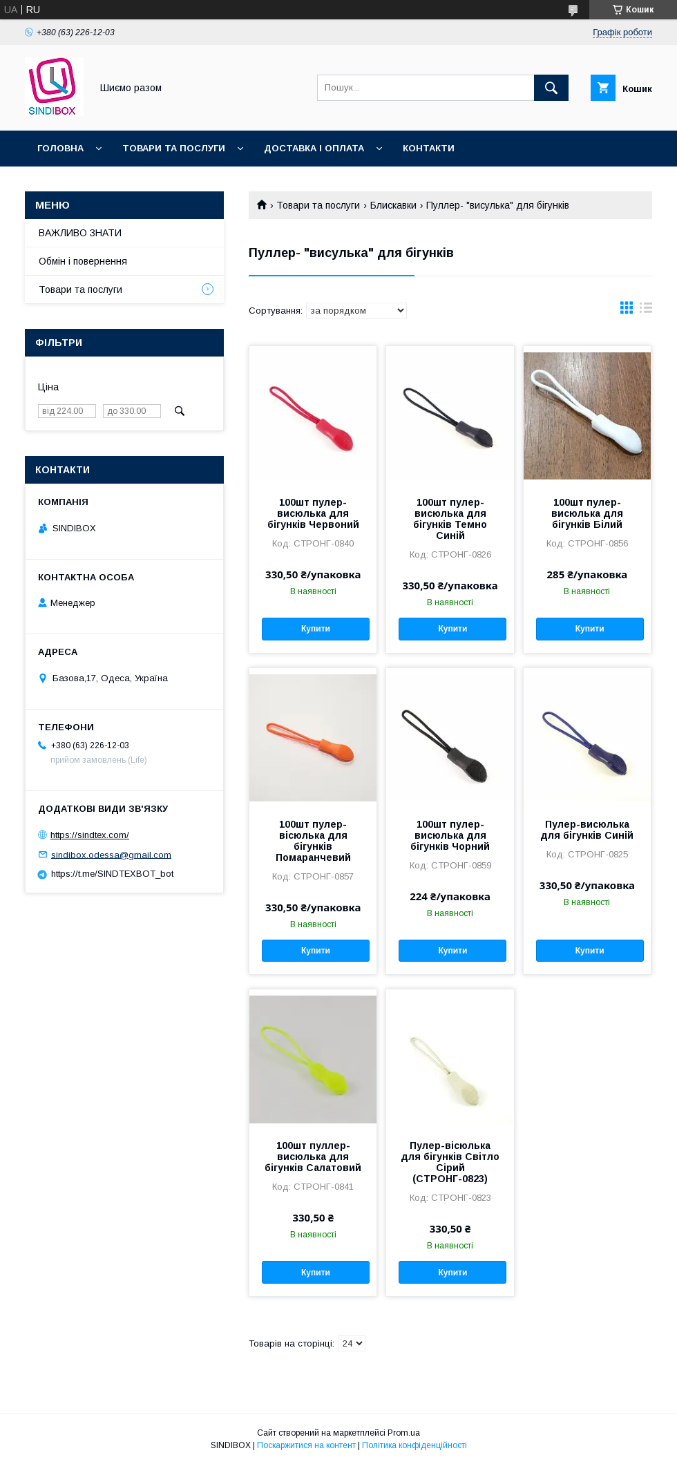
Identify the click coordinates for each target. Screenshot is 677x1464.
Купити (315, 629)
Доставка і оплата (314, 148)
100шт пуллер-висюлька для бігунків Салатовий (313, 1156)
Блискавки (393, 205)
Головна (60, 148)
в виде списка (646, 311)
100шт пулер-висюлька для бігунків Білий (587, 513)
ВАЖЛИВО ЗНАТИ (80, 232)
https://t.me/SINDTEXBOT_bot (112, 873)
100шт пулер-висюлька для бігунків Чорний (450, 835)
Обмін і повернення (83, 261)
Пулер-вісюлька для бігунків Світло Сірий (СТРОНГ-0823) (450, 1162)
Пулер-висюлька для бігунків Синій (586, 830)
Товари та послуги (173, 148)
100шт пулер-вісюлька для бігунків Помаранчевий (313, 841)
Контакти (429, 148)
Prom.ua (404, 1433)
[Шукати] (551, 88)
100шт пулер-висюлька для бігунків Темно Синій (450, 519)
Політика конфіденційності (414, 1445)
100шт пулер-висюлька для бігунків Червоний (313, 513)
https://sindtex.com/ (89, 835)
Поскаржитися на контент (306, 1445)
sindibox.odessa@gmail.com (111, 854)
